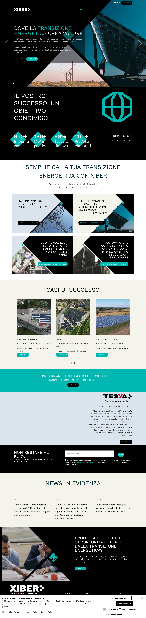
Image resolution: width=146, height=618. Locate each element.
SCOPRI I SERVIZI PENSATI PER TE (91, 222)
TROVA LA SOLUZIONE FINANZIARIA (114, 264)
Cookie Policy (32, 612)
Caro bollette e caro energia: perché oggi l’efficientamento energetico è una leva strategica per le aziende (32, 509)
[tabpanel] (112, 328)
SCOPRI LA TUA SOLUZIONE (29, 222)
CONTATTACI (126, 3)
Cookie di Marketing (114, 614)
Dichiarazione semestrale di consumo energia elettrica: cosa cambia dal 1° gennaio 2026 (113, 508)
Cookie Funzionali (129, 610)
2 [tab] (75, 361)
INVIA (121, 455)
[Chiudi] (142, 598)
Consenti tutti (124, 603)
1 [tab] (71, 361)
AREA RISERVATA (115, 3)
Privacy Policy (47, 612)
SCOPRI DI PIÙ (20, 59)
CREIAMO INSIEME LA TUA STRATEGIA (52, 264)
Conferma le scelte (121, 598)
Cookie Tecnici (112, 610)
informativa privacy (85, 462)
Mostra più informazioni (13, 612)
